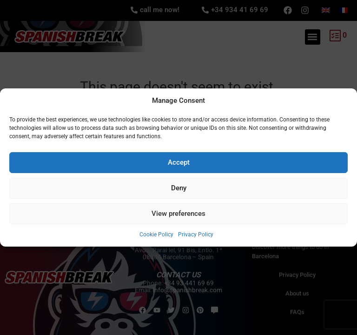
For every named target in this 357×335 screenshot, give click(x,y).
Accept (179, 162)
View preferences (178, 213)
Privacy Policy (195, 234)
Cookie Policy (156, 234)
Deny (178, 188)
